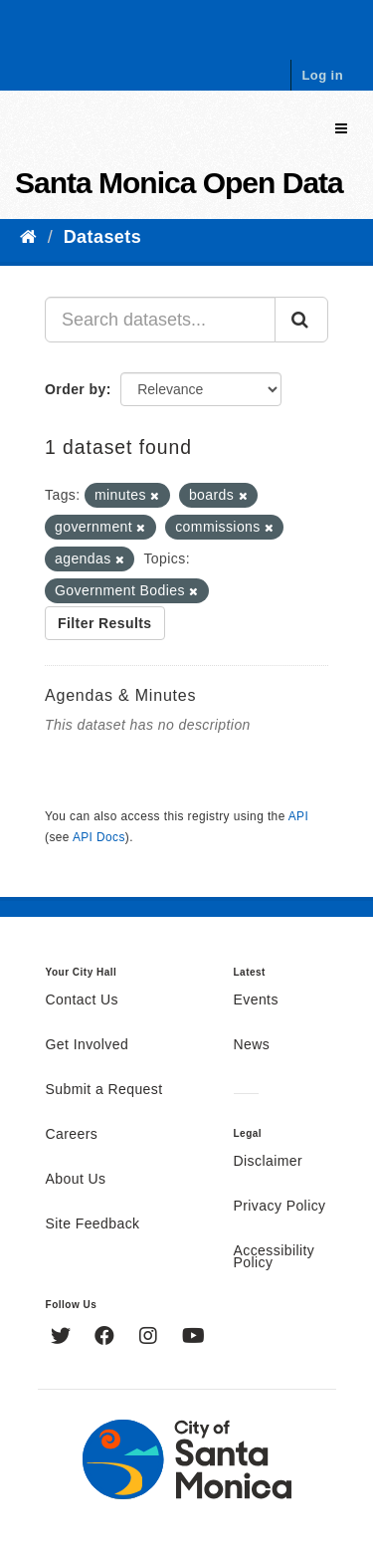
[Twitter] (63, 1338)
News (252, 1045)
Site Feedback (93, 1224)
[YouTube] (193, 1338)
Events (256, 1000)
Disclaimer (268, 1162)
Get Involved (87, 1045)
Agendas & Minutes (120, 695)
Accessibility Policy (274, 1257)
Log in (322, 75)
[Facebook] (107, 1338)
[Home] (28, 237)
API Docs (99, 837)
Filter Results (105, 623)
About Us (76, 1180)
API (298, 816)
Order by (75, 389)
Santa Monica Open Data (179, 182)
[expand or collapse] (341, 129)
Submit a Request (104, 1090)
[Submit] (301, 319)
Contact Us (82, 1000)
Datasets (102, 237)
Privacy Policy (280, 1207)
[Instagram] (150, 1338)
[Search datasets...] (160, 319)
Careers (72, 1135)
